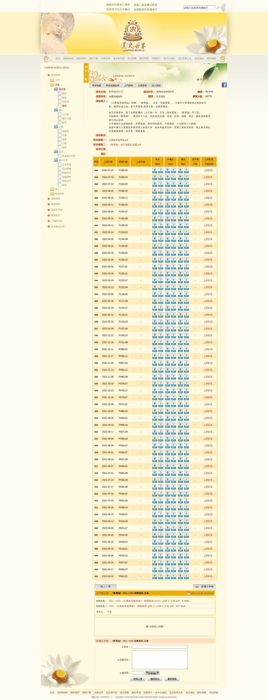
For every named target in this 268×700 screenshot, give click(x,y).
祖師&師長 (68, 58)
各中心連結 (169, 58)
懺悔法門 (66, 181)
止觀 (61, 127)
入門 (57, 80)
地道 (64, 139)
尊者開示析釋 (69, 156)
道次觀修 (66, 168)
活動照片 (156, 58)
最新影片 (55, 215)
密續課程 (66, 177)
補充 (64, 106)
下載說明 (208, 164)
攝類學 (65, 131)
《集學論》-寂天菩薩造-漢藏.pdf (125, 144)
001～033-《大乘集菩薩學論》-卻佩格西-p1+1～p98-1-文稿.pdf (144, 601)
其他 (61, 151)
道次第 (62, 89)
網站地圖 (211, 58)
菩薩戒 (65, 101)
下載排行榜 (56, 221)
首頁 (58, 58)
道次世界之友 (185, 58)
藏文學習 (144, 58)
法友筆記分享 (58, 226)
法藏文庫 (105, 58)
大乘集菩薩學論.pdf (118, 140)
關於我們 (81, 58)
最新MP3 (55, 204)
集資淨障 (59, 193)
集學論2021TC (116, 91)
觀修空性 (66, 172)
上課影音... (208, 170)
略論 (64, 93)
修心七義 (66, 118)
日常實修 (66, 164)
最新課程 (55, 198)
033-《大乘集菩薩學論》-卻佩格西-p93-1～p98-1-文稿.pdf (141, 606)
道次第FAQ (118, 58)
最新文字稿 (56, 209)
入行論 (65, 114)
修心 (61, 110)
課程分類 (55, 75)
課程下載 (93, 58)
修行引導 (63, 160)
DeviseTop (172, 697)
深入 (57, 189)
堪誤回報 (213, 692)
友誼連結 (199, 58)
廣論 (64, 97)
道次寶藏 (131, 58)
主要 (57, 85)
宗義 (64, 135)
